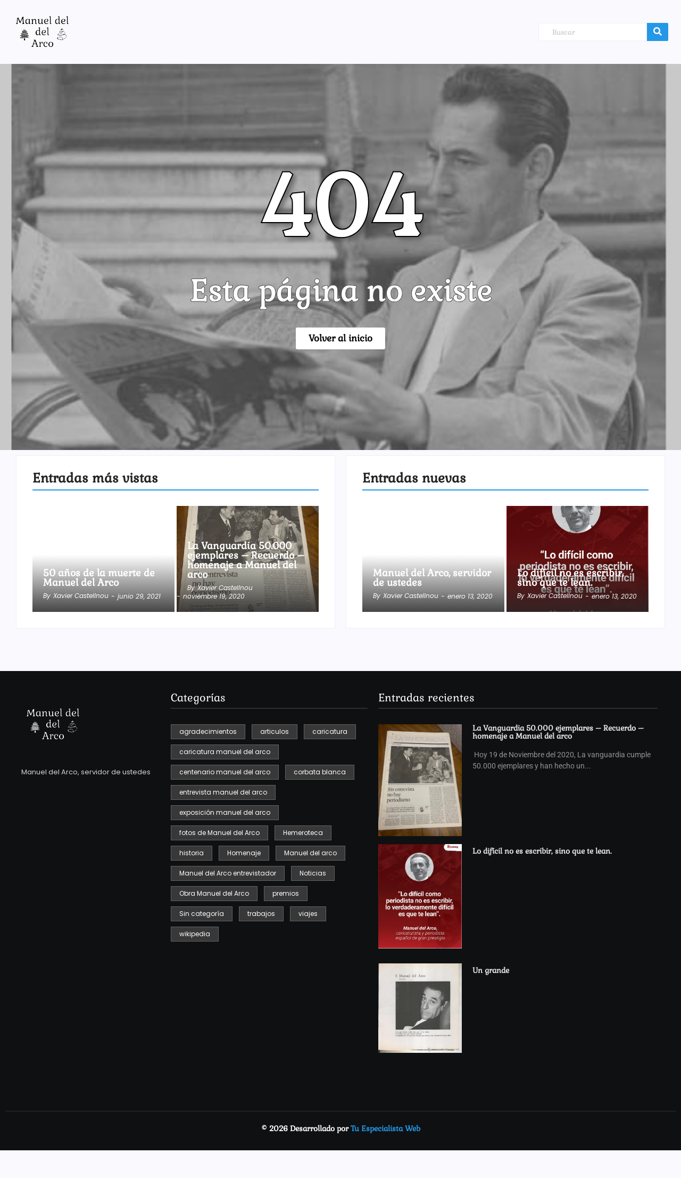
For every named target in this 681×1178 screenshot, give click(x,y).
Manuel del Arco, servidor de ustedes (432, 577)
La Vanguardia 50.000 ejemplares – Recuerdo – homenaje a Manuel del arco (245, 560)
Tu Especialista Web (385, 1128)
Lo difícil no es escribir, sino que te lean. (570, 577)
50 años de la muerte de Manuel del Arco (99, 577)
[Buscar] (592, 32)
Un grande (490, 971)
